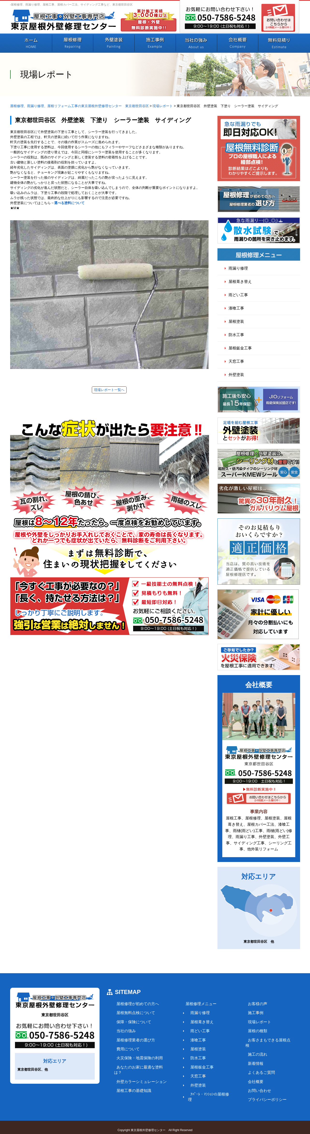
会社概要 (247, 1076)
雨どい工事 (238, 295)
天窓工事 (236, 361)
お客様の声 (249, 1004)
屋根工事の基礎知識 (131, 1085)
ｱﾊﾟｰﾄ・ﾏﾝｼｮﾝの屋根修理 (206, 1094)
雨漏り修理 (238, 268)
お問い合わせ (251, 1085)
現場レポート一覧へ (109, 390)
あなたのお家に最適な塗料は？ (141, 1067)
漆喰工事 (236, 308)
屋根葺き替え (240, 282)
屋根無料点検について (133, 1013)
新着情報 (247, 1058)
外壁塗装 (236, 375)
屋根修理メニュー (195, 1004)
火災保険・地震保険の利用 (137, 1058)
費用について (125, 1049)
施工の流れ (249, 1049)
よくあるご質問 (253, 1067)
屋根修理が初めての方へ (135, 1004)
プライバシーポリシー (259, 1094)
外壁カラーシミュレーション (139, 1076)
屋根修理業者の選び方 (133, 1040)
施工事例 (247, 1013)
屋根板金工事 (196, 1067)
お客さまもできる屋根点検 (263, 1040)
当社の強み (123, 1031)
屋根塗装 (236, 321)
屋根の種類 (249, 1031)
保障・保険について (131, 1022)
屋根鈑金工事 (240, 348)
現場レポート (251, 1022)
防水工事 (236, 335)
